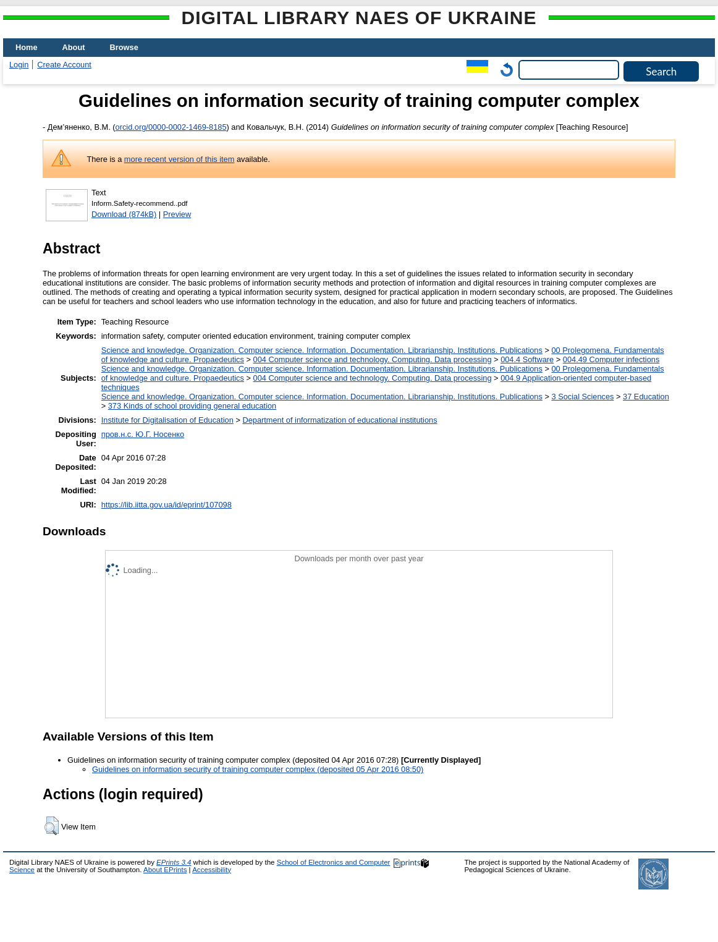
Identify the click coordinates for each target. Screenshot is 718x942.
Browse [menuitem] (124, 47)
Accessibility (211, 869)
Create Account (64, 64)
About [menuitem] (73, 47)
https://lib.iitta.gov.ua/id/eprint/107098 (166, 504)
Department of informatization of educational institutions (339, 420)
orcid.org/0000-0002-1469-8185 (171, 127)
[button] (51, 826)
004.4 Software (527, 359)
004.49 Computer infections (611, 359)
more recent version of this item (179, 159)
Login (18, 64)
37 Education (646, 396)
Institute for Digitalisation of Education (167, 420)
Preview (177, 214)
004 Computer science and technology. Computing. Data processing (372, 359)
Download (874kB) (123, 214)
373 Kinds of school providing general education (192, 405)
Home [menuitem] (26, 47)
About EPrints (165, 869)
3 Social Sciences (582, 396)
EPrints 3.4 (173, 862)
